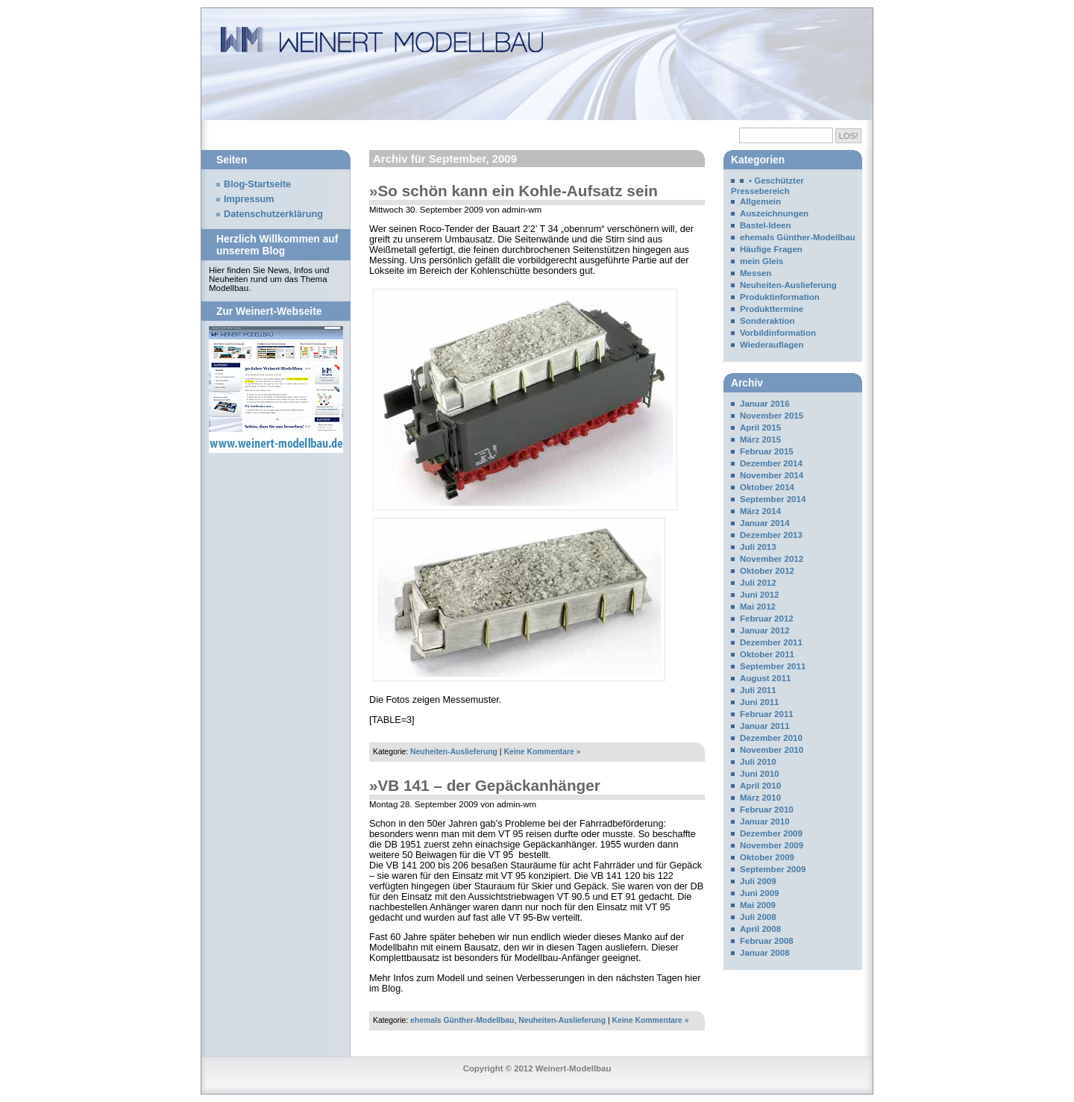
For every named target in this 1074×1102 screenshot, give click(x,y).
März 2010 (760, 797)
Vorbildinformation (778, 332)
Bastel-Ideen (765, 225)
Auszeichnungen (774, 213)
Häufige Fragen (771, 249)
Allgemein (760, 201)
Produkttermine (771, 308)
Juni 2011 (759, 702)
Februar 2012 (767, 618)
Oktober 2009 (767, 857)
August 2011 (765, 678)
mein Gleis (761, 261)
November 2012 (771, 558)
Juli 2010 (758, 761)
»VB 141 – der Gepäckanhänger (484, 785)
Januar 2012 (765, 630)
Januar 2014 (765, 523)
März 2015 (760, 439)
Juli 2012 (758, 582)
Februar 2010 (767, 809)
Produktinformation (780, 296)
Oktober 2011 (767, 654)
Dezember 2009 (771, 833)
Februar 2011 (767, 714)
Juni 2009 (759, 893)
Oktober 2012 (767, 570)
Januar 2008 (765, 952)
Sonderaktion (767, 320)
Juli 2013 (758, 546)
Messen (755, 273)
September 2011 (773, 666)
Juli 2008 (758, 916)
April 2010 (760, 785)
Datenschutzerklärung (273, 214)
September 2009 (773, 869)
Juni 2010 (759, 773)
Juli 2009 (758, 881)
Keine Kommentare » (541, 752)
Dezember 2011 (771, 642)
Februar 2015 (767, 451)
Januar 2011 (765, 725)
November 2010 (771, 749)
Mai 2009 (758, 905)
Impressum (249, 199)
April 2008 (760, 928)
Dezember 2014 (771, 463)
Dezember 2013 (771, 534)
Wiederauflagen (772, 344)
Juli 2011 (758, 690)
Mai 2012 (758, 606)
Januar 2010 (765, 821)
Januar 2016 (765, 403)
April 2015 (760, 427)
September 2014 (773, 499)
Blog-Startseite (257, 184)
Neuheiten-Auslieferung (453, 752)
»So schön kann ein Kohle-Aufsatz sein (513, 190)
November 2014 (771, 475)
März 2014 (760, 511)
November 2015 (771, 415)
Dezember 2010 (771, 737)
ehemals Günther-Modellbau (462, 1020)
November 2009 (771, 845)
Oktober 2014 (767, 487)
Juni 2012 (759, 594)
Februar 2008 (767, 940)
